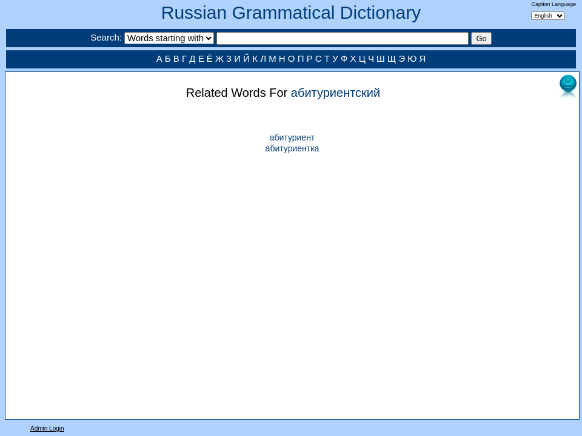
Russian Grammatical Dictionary (291, 12)
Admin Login (47, 428)
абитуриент (292, 137)
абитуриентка (292, 148)
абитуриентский (335, 92)
